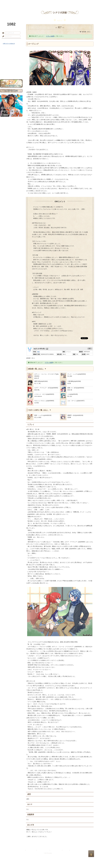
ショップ (75, 2)
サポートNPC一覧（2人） (39, 410)
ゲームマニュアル (11, 59)
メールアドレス (2, 33)
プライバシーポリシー (31, 850)
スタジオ (61, 2)
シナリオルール (11, 62)
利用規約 (23, 850)
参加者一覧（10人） (37, 369)
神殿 (21, 2)
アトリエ (48, 2)
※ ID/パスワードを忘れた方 (9, 43)
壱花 (38, 351)
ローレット (34, 2)
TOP (7, 2)
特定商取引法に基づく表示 (43, 850)
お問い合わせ (11, 73)
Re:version (73, 850)
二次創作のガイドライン (56, 850)
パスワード (2, 36)
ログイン (6, 40)
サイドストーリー (11, 56)
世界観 (11, 52)
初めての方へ (11, 70)
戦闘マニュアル (11, 67)
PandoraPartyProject (11, 10)
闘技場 (89, 2)
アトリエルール (11, 64)
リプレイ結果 (50, 36)
